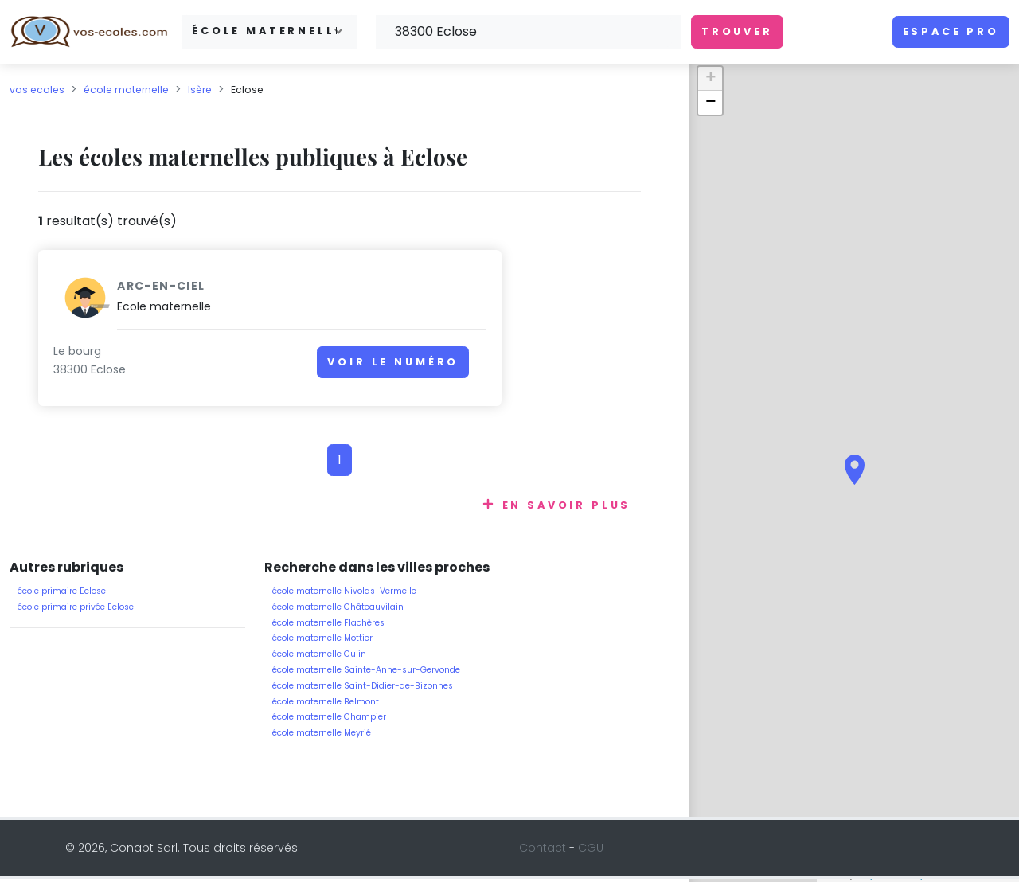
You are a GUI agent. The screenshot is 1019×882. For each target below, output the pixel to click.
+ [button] (710, 79)
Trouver (737, 31)
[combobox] (269, 31)
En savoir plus (566, 508)
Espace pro (951, 31)
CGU (590, 851)
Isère (200, 89)
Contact (542, 851)
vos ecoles (37, 89)
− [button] (710, 103)
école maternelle (126, 89)
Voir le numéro (266, 369)
